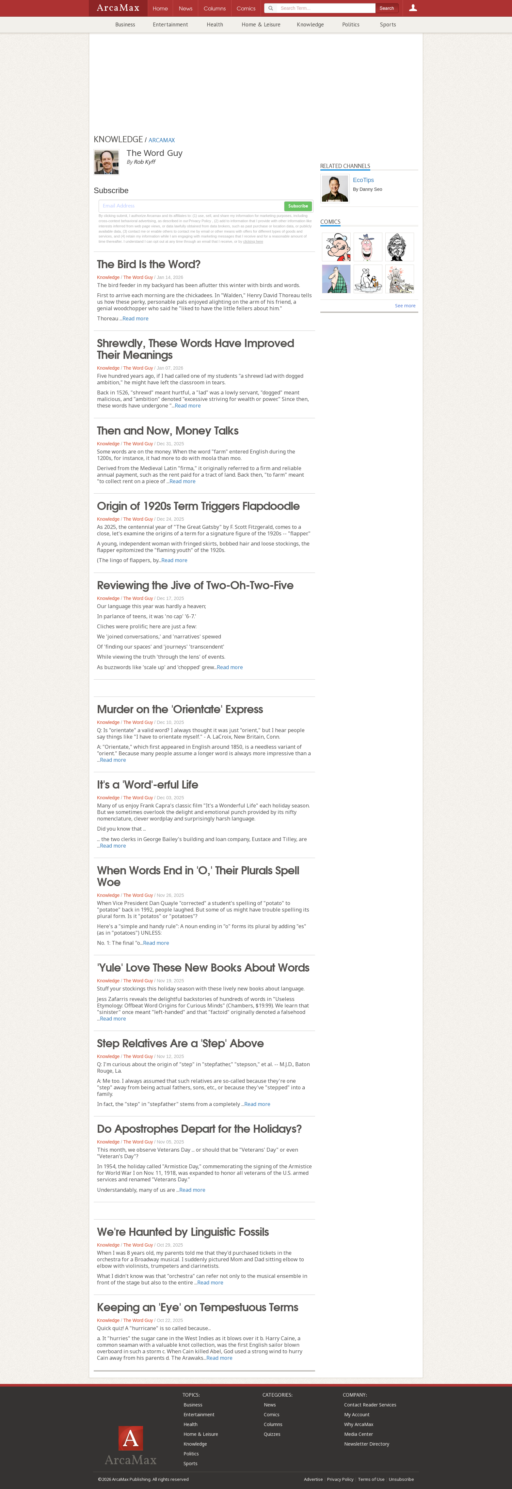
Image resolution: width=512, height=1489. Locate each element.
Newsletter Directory (366, 1444)
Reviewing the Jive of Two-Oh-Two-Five (195, 584)
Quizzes (272, 1434)
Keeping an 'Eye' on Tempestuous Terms (197, 1305)
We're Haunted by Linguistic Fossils (183, 1230)
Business (125, 24)
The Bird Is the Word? (149, 262)
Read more (135, 318)
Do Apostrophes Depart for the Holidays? (199, 1127)
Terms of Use (371, 1479)
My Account (357, 1414)
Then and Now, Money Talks (167, 429)
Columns (273, 1424)
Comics (272, 1414)
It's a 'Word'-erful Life (147, 783)
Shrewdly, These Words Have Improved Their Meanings (195, 347)
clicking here (253, 241)
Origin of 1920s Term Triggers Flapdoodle (198, 504)
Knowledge (310, 24)
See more (405, 305)
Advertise (313, 1479)
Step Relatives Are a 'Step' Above (180, 1042)
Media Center (358, 1434)
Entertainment (170, 24)
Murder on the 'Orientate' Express (180, 707)
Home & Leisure (261, 24)
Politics (351, 24)
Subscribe (298, 206)
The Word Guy (138, 277)
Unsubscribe (401, 1479)
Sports (388, 24)
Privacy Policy (340, 1479)
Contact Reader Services (370, 1405)
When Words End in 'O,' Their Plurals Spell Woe (198, 875)
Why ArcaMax (358, 1424)
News (270, 1405)
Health (215, 24)
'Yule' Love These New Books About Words (203, 966)
